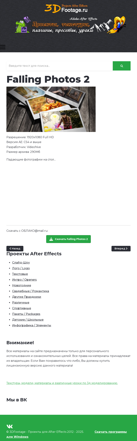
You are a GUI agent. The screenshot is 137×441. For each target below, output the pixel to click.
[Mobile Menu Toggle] (2, 47)
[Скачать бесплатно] (68, 239)
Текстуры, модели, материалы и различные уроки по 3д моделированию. (62, 383)
